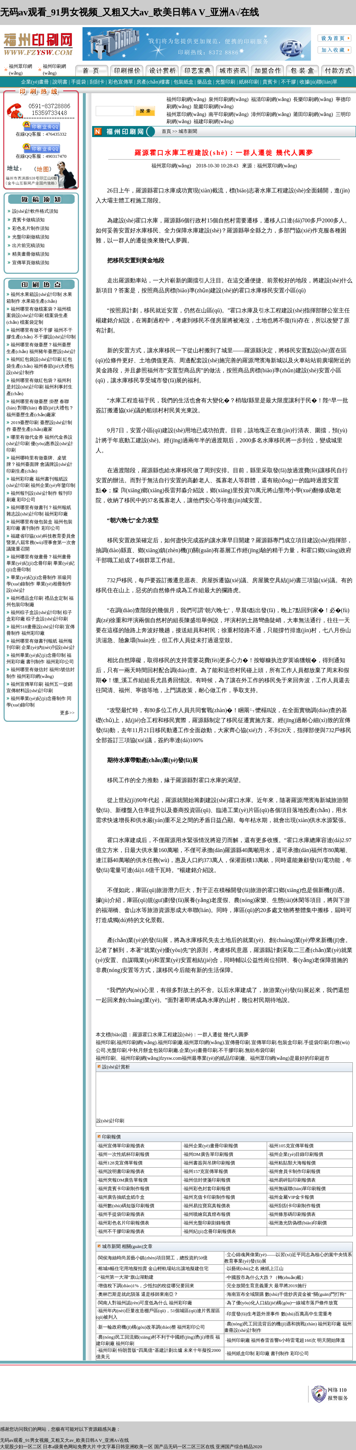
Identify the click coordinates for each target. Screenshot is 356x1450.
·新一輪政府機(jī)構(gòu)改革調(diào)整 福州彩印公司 (151, 1327)
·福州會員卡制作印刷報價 (294, 1171)
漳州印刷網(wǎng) (271, 114)
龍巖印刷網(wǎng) (213, 106)
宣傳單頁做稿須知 (28, 262)
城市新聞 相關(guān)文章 (124, 1246)
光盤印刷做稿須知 (28, 237)
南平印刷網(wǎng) (228, 114)
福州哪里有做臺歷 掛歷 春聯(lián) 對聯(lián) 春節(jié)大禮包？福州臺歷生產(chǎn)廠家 (40, 408)
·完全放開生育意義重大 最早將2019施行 (266, 1285)
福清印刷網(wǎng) (271, 99)
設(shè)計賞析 (113, 1066)
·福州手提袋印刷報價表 (121, 1214)
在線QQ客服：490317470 (41, 154)
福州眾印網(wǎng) (186, 114)
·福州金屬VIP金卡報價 (291, 1197)
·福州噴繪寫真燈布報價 (206, 1214)
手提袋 (78, 82)
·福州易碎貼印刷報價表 (292, 1180)
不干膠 (288, 82)
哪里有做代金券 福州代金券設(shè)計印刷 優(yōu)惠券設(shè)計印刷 (39, 443)
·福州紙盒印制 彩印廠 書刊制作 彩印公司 (267, 1353)
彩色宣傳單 (120, 82)
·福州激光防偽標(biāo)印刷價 (297, 1222)
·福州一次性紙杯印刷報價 (123, 1154)
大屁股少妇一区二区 (21, 1446)
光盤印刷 (225, 82)
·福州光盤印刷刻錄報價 (206, 1222)
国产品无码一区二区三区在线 (184, 1446)
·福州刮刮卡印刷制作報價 (294, 1205)
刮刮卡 (97, 82)
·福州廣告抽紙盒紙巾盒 (121, 1197)
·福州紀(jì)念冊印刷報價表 (209, 1231)
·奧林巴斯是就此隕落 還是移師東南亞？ (138, 1294)
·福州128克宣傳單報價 (119, 1162)
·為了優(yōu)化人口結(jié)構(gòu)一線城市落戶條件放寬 (281, 1302)
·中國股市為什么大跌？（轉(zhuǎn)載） (265, 1277)
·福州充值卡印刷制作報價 (208, 1197)
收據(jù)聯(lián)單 (319, 82)
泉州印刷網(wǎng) (228, 99)
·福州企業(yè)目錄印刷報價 (295, 1154)
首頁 (166, 131)
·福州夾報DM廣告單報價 (122, 1180)
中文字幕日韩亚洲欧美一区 (125, 1446)
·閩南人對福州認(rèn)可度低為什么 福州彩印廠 (144, 1302)
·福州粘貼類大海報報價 (292, 1162)
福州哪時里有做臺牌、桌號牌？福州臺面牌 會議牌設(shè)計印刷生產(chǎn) (39, 464)
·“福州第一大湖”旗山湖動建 (125, 1277)
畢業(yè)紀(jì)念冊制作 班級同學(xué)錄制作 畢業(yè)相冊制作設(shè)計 (38, 584)
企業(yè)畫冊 (35, 82)
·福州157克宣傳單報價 (205, 1171)
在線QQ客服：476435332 (41, 132)
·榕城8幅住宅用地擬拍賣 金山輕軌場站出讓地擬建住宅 (153, 1268)
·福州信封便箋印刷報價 (206, 1180)
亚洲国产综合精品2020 (239, 1446)
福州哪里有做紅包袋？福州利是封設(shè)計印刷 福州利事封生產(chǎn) (39, 387)
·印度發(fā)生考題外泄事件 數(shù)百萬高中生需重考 (278, 1313)
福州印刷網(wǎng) (186, 99)
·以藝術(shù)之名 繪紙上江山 (254, 1268)
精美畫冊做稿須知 (28, 254)
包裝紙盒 (184, 82)
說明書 (59, 82)
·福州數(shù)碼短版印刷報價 (125, 1205)
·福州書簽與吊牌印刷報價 (208, 1162)
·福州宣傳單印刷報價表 (121, 1145)
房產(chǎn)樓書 (153, 82)
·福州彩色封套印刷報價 (206, 1188)
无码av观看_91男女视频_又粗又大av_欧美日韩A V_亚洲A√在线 (129, 12)
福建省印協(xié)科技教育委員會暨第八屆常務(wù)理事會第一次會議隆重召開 (41, 542)
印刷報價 (109, 1136)
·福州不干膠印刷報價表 (121, 1231)
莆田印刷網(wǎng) (313, 114)
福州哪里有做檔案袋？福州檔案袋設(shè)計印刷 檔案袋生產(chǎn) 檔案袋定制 (38, 315)
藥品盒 (204, 82)
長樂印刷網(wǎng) (313, 99)
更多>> (67, 712)
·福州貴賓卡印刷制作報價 (123, 1188)
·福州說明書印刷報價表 (121, 1171)
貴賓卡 (269, 82)
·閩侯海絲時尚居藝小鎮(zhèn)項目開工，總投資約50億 (152, 1257)
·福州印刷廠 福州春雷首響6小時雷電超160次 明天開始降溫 (285, 1340)
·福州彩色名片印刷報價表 (123, 1222)
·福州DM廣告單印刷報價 (207, 1154)
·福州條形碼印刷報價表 (292, 1214)
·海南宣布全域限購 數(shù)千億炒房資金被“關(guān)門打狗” (285, 1294)
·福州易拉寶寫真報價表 (206, 1205)
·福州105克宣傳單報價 (291, 1145)
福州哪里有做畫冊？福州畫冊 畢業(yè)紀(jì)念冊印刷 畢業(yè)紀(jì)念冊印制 (40, 563)
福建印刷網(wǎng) (213, 121)
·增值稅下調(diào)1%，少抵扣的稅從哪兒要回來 (146, 1285)
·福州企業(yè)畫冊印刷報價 (209, 1145)
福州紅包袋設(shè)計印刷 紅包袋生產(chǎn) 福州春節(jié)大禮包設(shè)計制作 (40, 366)
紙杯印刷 (249, 82)
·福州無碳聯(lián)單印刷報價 (297, 1188)
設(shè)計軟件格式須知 (32, 211)
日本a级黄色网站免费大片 (69, 1446)
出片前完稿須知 (25, 245)
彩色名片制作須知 (28, 228)
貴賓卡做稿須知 (25, 219)
